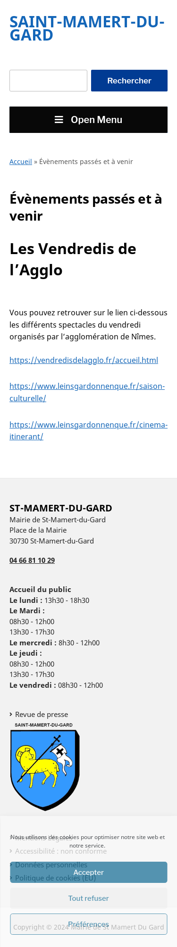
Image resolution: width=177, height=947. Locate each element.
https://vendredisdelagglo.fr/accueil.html (83, 360)
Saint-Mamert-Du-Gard (87, 28)
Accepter (88, 872)
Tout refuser (88, 898)
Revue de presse (41, 714)
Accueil (20, 161)
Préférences (88, 924)
